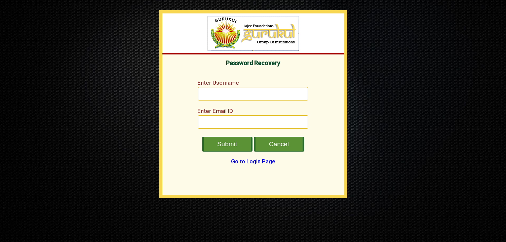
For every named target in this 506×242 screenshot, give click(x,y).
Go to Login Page (253, 161)
